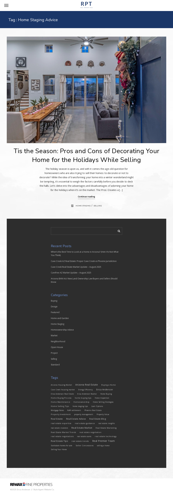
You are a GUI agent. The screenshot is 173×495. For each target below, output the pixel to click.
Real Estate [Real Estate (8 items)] (57, 418)
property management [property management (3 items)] (83, 414)
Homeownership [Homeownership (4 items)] (81, 402)
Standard (55, 364)
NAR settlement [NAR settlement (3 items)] (74, 410)
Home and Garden (60, 318)
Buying (54, 300)
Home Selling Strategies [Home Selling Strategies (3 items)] (103, 402)
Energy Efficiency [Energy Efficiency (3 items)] (85, 389)
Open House (57, 347)
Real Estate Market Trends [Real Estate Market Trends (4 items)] (63, 432)
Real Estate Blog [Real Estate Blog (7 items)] (97, 418)
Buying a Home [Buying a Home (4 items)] (108, 385)
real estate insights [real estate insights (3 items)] (106, 423)
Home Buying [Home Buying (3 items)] (106, 394)
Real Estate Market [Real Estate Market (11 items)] (81, 427)
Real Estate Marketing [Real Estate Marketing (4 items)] (106, 428)
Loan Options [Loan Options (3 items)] (97, 406)
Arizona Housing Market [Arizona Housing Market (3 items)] (61, 385)
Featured (55, 312)
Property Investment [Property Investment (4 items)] (61, 414)
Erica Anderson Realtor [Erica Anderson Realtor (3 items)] (87, 394)
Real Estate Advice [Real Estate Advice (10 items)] (76, 418)
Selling (98, 206)
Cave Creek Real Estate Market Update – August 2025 (76, 266)
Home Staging (83, 206)
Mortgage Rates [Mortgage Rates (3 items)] (57, 410)
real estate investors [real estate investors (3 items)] (59, 428)
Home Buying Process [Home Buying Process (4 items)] (61, 398)
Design (54, 306)
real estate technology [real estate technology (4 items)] (105, 436)
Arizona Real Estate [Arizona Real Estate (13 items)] (86, 384)
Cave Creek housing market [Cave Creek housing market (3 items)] (63, 389)
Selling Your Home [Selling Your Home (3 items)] (59, 449)
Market (54, 335)
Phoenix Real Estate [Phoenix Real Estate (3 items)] (93, 410)
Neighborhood (58, 341)
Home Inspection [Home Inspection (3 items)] (102, 398)
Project (54, 353)
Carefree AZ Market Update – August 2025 (71, 272)
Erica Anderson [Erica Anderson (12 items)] (104, 389)
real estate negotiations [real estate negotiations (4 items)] (62, 436)
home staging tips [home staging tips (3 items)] (80, 406)
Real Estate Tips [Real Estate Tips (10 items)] (59, 440)
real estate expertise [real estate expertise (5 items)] (61, 423)
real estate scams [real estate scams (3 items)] (84, 436)
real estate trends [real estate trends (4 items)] (80, 441)
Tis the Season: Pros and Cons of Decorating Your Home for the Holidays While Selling (86, 155)
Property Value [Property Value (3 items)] (103, 414)
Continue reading (86, 196)
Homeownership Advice (62, 329)
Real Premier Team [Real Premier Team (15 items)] (103, 440)
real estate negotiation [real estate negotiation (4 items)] (90, 432)
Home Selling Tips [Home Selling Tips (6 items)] (60, 406)
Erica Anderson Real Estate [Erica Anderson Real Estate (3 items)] (62, 394)
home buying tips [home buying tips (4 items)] (83, 398)
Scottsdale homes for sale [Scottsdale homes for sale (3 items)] (61, 445)
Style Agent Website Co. (43, 489)
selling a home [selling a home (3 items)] (103, 445)
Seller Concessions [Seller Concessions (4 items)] (85, 445)
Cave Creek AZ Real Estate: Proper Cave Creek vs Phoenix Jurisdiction (84, 261)
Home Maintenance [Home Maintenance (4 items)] (60, 402)
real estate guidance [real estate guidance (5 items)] (85, 423)
